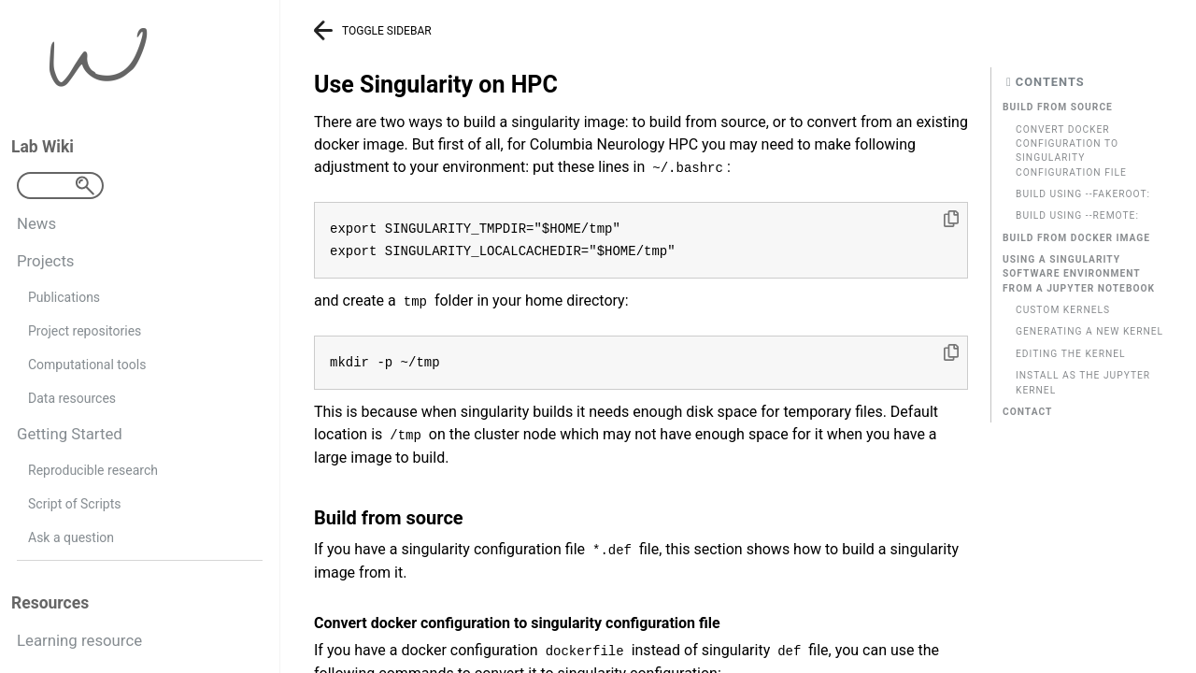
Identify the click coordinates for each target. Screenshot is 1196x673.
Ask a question (71, 537)
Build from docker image (1076, 238)
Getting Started (69, 433)
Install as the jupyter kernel (1083, 382)
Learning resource (79, 640)
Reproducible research (93, 470)
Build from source (1058, 107)
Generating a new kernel (1089, 331)
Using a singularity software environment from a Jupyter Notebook (1079, 273)
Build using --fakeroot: (1083, 194)
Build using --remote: (1077, 215)
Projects (46, 260)
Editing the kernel (1071, 354)
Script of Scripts (74, 503)
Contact (1027, 412)
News (36, 223)
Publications (64, 297)
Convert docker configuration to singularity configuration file (1071, 151)
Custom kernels (1063, 310)
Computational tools (87, 364)
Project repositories (84, 330)
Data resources (72, 398)
